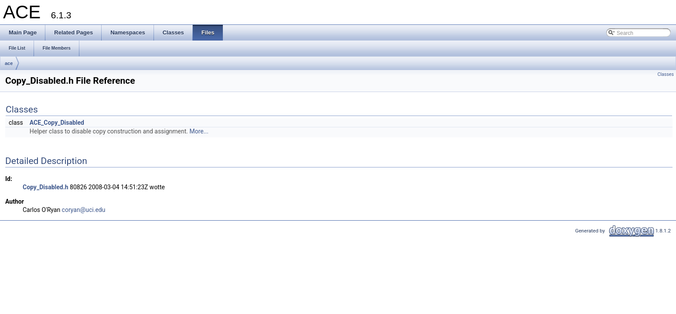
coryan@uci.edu (84, 209)
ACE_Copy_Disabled (57, 122)
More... (199, 131)
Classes (666, 74)
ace (9, 63)
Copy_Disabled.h (45, 187)
